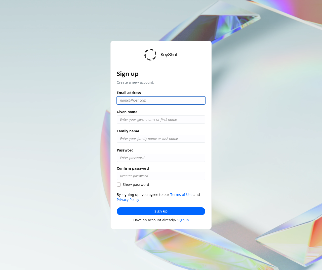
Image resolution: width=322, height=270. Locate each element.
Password (125, 150)
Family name (128, 131)
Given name (127, 111)
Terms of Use (181, 194)
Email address (129, 92)
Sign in (183, 220)
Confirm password (133, 168)
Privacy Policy (128, 199)
